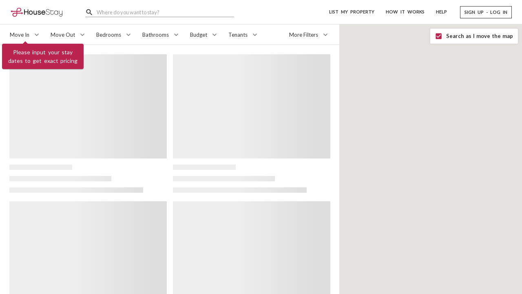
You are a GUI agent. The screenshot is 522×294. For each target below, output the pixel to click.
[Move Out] (68, 34)
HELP (441, 11)
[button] (486, 12)
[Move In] (25, 34)
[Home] (36, 12)
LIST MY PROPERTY (351, 11)
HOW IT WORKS (405, 11)
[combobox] (165, 12)
